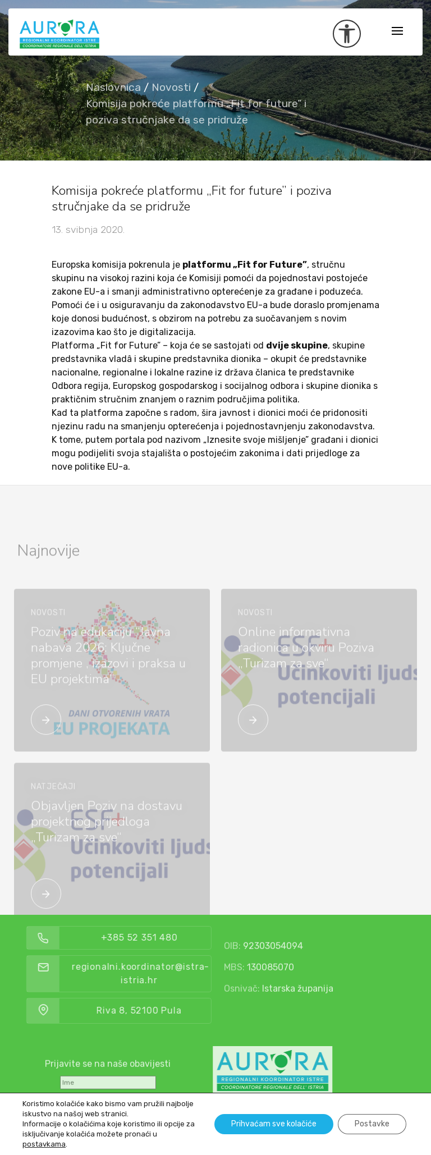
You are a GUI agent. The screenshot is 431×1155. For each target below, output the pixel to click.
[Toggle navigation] (397, 31)
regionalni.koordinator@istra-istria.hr (162, 973)
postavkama (44, 1144)
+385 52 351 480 (161, 937)
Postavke (372, 1124)
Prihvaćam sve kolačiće (274, 1124)
